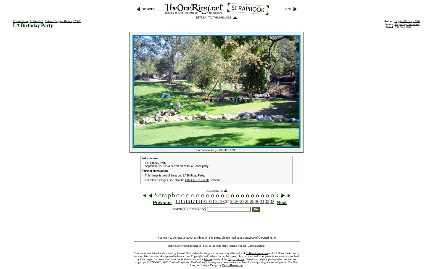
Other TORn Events (197, 180)
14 (178, 201)
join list (241, 245)
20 (207, 201)
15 (183, 201)
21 (212, 201)
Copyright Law (236, 259)
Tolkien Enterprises (257, 253)
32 (267, 201)
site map (222, 245)
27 (242, 201)
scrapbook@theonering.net (259, 237)
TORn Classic (20, 21)
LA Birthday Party (193, 175)
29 (252, 201)
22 (217, 201)
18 (198, 201)
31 (262, 201)
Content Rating (256, 245)
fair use (208, 259)
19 (202, 201)
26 (237, 201)
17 (193, 201)
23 (222, 201)
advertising (182, 245)
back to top (209, 245)
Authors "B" (37, 21)
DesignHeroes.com (232, 265)
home (171, 245)
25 (232, 201)
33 (272, 201)
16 (188, 201)
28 (247, 201)
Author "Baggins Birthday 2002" (63, 21)
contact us (195, 245)
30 (257, 201)
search (232, 245)
